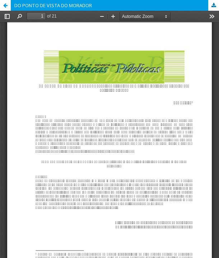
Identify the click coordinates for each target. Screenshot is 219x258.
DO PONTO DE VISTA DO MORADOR (53, 5)
